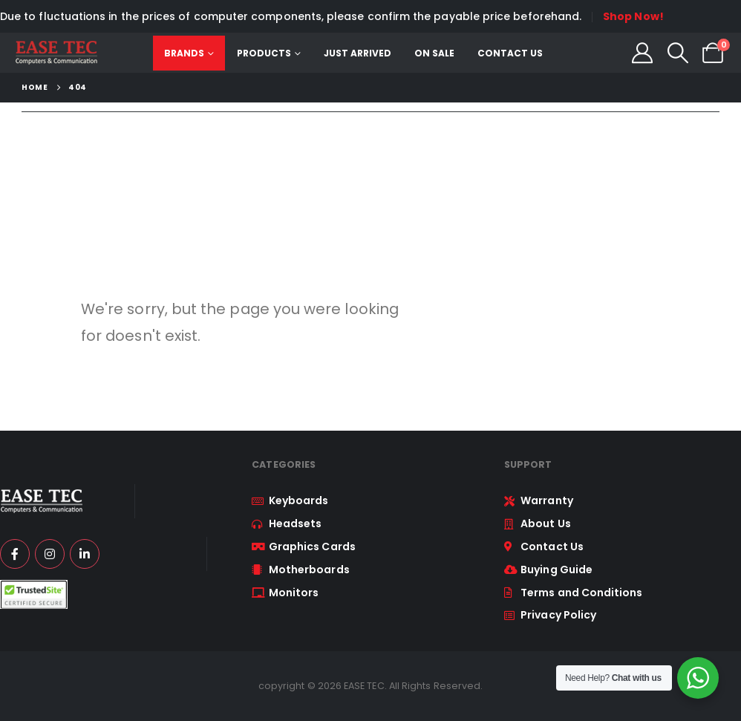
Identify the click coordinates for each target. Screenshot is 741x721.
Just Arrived (357, 53)
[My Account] (642, 52)
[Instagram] (50, 554)
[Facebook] (15, 554)
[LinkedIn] (84, 554)
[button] (678, 52)
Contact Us (510, 53)
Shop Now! (633, 16)
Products (264, 53)
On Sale (434, 53)
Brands (184, 53)
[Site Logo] (56, 53)
